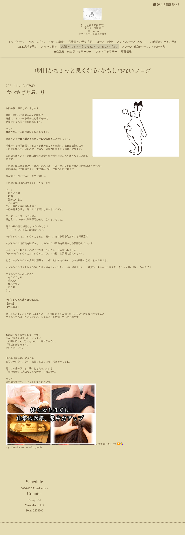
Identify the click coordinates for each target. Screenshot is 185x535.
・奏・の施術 (56, 41)
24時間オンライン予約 (163, 41)
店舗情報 (126, 51)
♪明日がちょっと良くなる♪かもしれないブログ (89, 46)
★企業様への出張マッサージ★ (73, 51)
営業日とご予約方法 (80, 41)
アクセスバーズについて (131, 41)
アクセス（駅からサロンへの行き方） (145, 46)
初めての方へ (36, 41)
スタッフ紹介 (49, 46)
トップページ (16, 41)
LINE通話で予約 (27, 46)
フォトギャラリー (106, 51)
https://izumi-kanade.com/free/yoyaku (24, 447)
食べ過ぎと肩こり (26, 92)
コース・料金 (104, 41)
